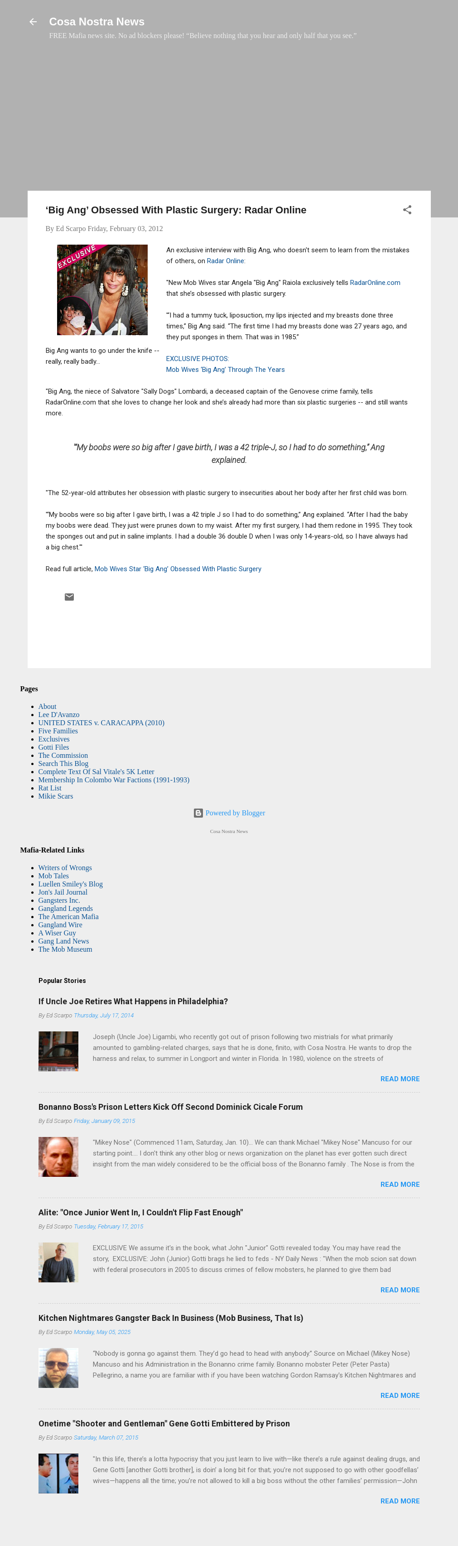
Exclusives (54, 739)
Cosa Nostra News (97, 21)
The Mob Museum (65, 949)
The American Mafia (69, 916)
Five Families (58, 731)
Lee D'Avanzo (59, 714)
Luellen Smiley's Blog (71, 884)
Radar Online (225, 261)
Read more (400, 1079)
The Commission (63, 755)
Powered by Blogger (229, 813)
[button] (407, 211)
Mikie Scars (56, 796)
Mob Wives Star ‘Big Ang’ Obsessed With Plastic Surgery (178, 569)
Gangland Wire (60, 925)
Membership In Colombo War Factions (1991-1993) (114, 780)
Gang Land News (64, 941)
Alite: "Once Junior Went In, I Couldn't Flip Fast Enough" (141, 1212)
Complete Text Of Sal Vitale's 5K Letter (96, 771)
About (48, 706)
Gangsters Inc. (59, 900)
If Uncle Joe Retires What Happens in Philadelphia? (133, 1001)
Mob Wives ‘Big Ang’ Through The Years (225, 370)
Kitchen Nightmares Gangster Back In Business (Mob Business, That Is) (171, 1318)
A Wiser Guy (58, 933)
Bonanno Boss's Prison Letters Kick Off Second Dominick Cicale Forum (171, 1107)
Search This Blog (64, 763)
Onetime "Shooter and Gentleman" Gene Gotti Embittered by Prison (164, 1423)
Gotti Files (54, 747)
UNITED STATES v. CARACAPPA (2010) (101, 723)
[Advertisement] (229, 120)
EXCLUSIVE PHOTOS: (197, 359)
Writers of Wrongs (65, 868)
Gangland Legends (66, 908)
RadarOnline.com (375, 283)
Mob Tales (54, 876)
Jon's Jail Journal (63, 892)
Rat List (50, 788)
